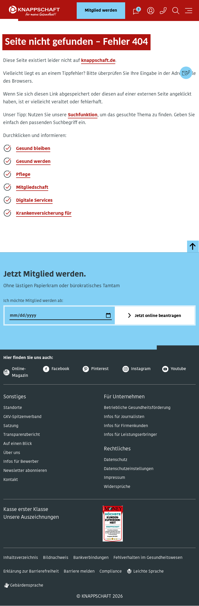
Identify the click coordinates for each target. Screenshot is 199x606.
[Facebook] (59, 369)
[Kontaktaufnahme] (163, 10)
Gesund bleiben (33, 148)
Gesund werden (33, 161)
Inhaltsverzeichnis (20, 558)
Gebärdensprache (26, 585)
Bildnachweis (55, 558)
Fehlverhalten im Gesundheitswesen (147, 558)
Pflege (23, 174)
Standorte (12, 408)
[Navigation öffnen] (188, 10)
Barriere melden (79, 571)
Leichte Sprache (148, 571)
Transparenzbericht (21, 435)
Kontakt (10, 480)
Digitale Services (34, 200)
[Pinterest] (99, 369)
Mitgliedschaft (32, 187)
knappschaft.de (98, 60)
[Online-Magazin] (20, 372)
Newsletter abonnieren (25, 471)
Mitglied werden (101, 11)
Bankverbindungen (91, 558)
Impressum (114, 478)
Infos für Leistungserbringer (130, 435)
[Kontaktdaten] (186, 72)
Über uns (11, 453)
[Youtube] (179, 369)
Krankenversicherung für (44, 213)
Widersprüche (117, 487)
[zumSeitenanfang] (193, 246)
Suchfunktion (82, 115)
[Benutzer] (150, 10)
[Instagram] (139, 369)
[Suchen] (175, 10)
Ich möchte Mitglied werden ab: (33, 301)
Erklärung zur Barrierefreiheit (31, 571)
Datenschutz (115, 460)
